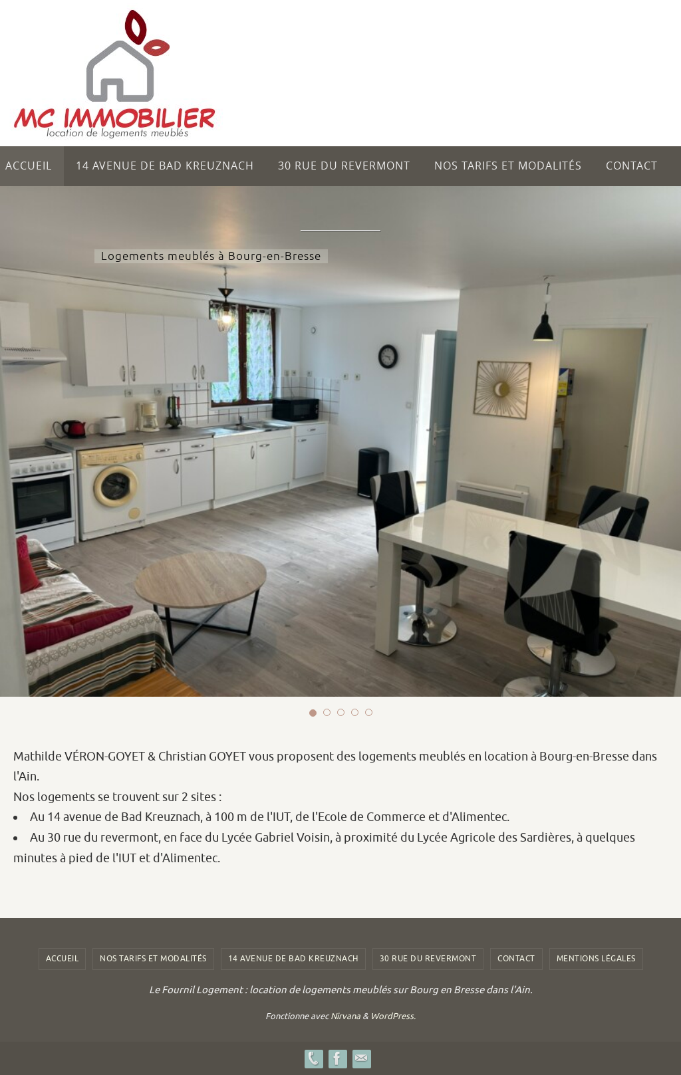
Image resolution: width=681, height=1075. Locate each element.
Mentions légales (596, 958)
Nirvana (345, 1016)
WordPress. (393, 1016)
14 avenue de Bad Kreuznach (293, 958)
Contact (516, 958)
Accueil (62, 958)
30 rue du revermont (428, 958)
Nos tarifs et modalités (153, 958)
